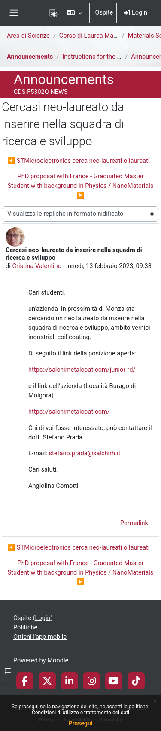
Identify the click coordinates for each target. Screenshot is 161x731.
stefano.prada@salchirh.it (84, 453)
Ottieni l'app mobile (40, 637)
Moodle (57, 660)
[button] (74, 13)
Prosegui (80, 723)
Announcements (30, 56)
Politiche (25, 627)
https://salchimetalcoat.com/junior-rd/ (81, 369)
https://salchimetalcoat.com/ (69, 411)
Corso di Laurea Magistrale (96, 35)
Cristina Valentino (36, 266)
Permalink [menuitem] (134, 523)
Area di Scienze (28, 35)
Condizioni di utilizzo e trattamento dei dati (80, 713)
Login (135, 12)
